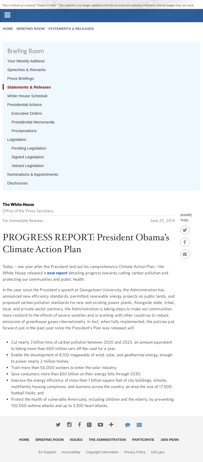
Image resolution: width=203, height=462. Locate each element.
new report (57, 272)
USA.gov (157, 452)
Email (185, 253)
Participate (143, 440)
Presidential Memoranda (33, 122)
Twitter (185, 229)
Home (8, 29)
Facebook (185, 241)
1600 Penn (169, 440)
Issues (76, 440)
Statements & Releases (71, 29)
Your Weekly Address (26, 61)
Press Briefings (20, 78)
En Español (47, 452)
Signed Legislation (28, 157)
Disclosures (17, 183)
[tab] (7, 15)
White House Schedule (27, 96)
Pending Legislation (29, 148)
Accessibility (71, 452)
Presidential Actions (24, 104)
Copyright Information (102, 452)
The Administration (107, 440)
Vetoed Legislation (28, 165)
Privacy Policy (134, 452)
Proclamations (24, 130)
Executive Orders (27, 113)
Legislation (16, 139)
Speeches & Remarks (26, 69)
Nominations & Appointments (32, 174)
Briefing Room (31, 29)
